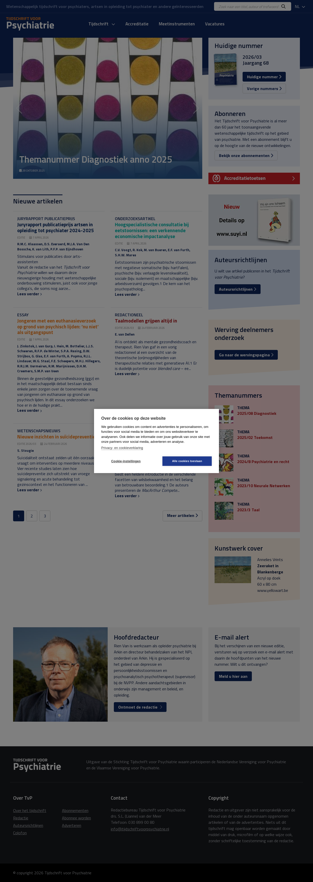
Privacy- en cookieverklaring (122, 448)
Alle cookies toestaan (187, 461)
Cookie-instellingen (126, 461)
